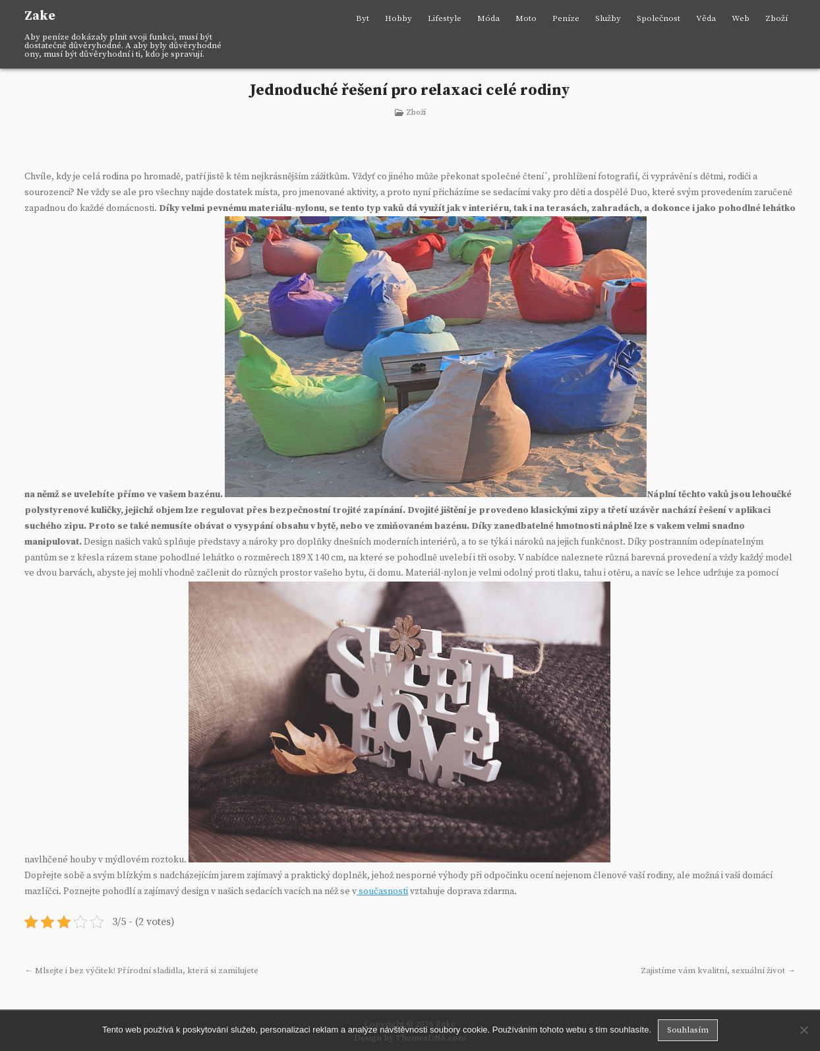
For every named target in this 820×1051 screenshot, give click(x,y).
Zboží (776, 18)
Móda (488, 18)
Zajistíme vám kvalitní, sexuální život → (718, 970)
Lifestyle (444, 18)
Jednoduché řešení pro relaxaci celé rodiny (410, 90)
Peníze (565, 18)
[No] (803, 1029)
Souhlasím (688, 1030)
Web (740, 18)
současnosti (382, 891)
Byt (362, 18)
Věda (706, 18)
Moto (526, 18)
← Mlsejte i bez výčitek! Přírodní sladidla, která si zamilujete (141, 970)
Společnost (658, 18)
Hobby (398, 18)
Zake (39, 16)
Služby (608, 18)
